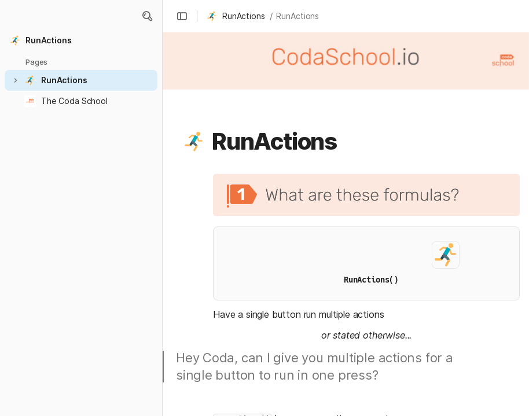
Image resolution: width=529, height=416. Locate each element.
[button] (147, 16)
